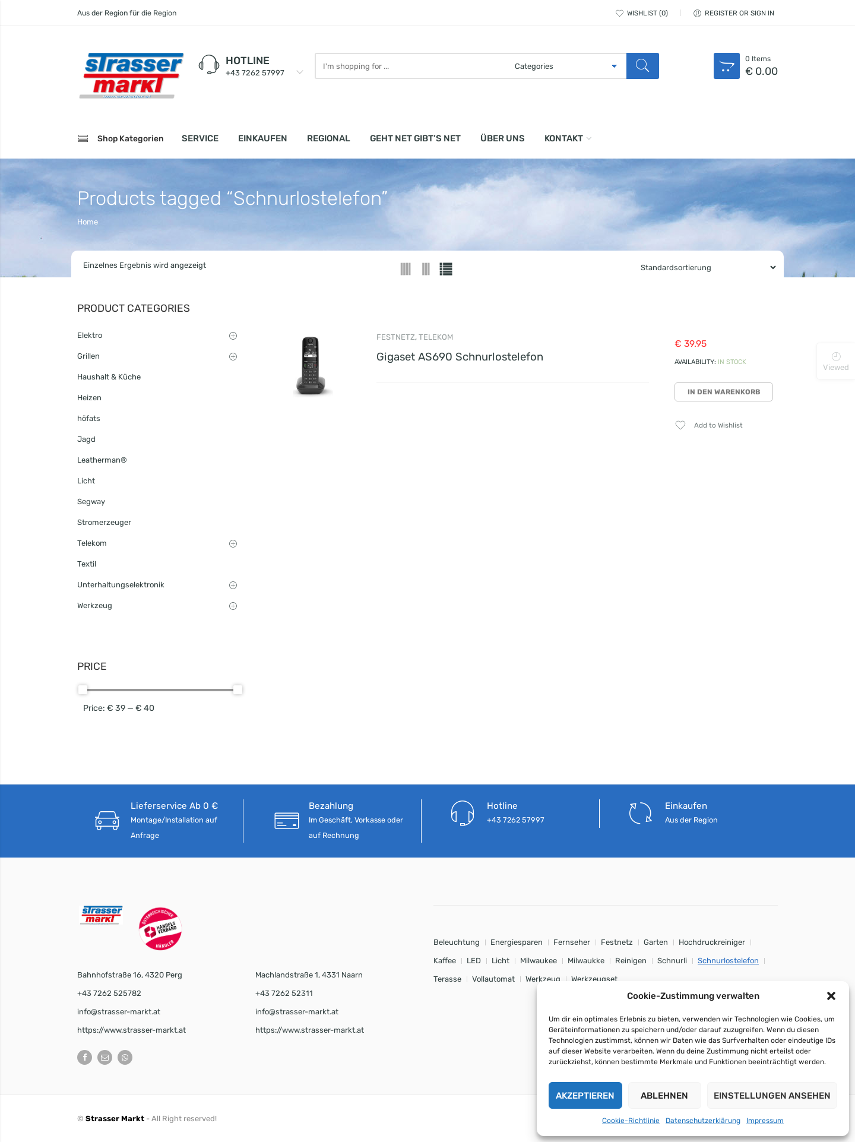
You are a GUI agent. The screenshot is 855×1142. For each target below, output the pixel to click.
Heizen (89, 397)
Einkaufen (262, 138)
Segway (91, 501)
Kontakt (563, 138)
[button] (831, 996)
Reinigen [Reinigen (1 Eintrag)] (631, 960)
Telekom (436, 337)
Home (87, 221)
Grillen (88, 356)
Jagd (86, 439)
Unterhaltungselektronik (120, 584)
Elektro (89, 335)
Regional (328, 138)
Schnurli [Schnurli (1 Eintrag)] (672, 960)
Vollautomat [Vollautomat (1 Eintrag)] (493, 979)
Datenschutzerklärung (703, 1120)
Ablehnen (664, 1095)
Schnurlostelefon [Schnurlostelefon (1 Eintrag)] (728, 960)
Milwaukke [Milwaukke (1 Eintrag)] (586, 960)
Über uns (502, 138)
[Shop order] (703, 268)
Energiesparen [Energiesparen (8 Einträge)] (516, 942)
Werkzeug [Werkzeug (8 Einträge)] (542, 979)
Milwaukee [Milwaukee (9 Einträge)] (538, 960)
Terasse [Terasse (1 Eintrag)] (447, 979)
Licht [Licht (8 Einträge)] (500, 960)
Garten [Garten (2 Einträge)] (656, 942)
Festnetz (395, 337)
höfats (88, 418)
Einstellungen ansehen (772, 1095)
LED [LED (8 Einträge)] (474, 960)
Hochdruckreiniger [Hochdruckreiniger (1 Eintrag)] (712, 942)
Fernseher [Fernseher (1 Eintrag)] (571, 942)
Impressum (765, 1120)
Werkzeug (94, 605)
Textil (86, 563)
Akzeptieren (585, 1095)
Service (200, 138)
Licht (86, 480)
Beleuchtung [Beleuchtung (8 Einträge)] (456, 942)
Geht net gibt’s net (415, 138)
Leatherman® (102, 459)
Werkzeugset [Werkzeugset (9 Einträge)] (594, 979)
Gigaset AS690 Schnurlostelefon (459, 356)
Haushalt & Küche (109, 376)
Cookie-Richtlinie (631, 1120)
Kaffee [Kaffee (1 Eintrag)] (444, 960)
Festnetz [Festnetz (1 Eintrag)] (617, 942)
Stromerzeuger (104, 522)
